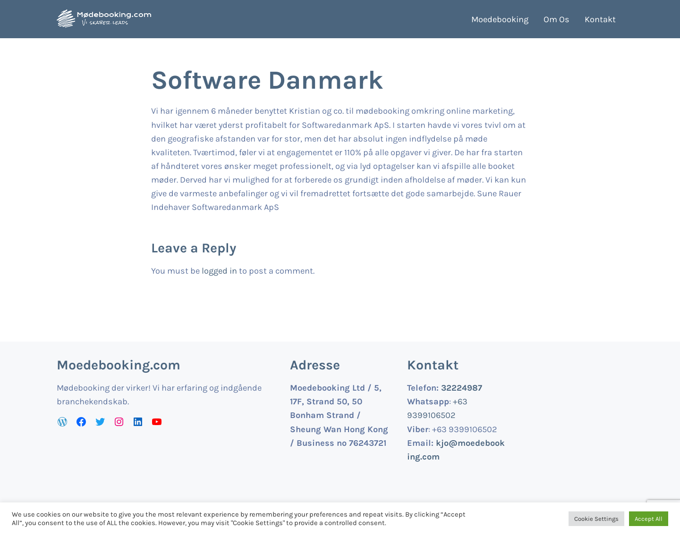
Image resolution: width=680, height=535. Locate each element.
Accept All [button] (649, 518)
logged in (219, 271)
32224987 (461, 388)
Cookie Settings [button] (596, 518)
